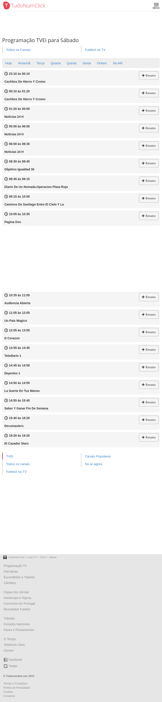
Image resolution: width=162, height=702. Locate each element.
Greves (9, 650)
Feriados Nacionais (17, 624)
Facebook (13, 660)
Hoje (8, 63)
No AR (117, 63)
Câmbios (10, 583)
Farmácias (11, 571)
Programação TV (15, 566)
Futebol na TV (95, 50)
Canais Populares (98, 456)
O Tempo (10, 639)
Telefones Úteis (14, 645)
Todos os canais (18, 464)
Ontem (102, 63)
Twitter (10, 666)
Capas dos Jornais (16, 592)
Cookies (8, 691)
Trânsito (9, 618)
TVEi (9, 456)
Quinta (71, 63)
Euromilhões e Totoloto (19, 577)
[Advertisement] (81, 258)
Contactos (9, 696)
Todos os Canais (18, 50)
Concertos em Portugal (19, 603)
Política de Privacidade (16, 687)
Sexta (86, 63)
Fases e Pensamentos (19, 630)
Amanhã (24, 63)
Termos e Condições (15, 683)
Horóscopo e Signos (17, 598)
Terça (41, 63)
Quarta (56, 63)
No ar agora (93, 464)
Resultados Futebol (17, 609)
